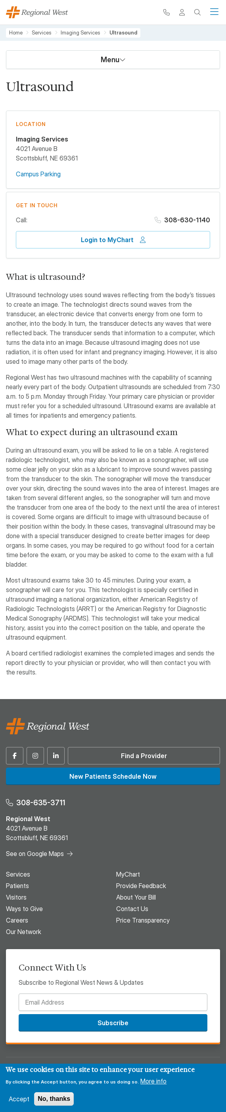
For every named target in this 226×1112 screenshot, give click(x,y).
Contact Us (132, 909)
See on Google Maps (35, 854)
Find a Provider (144, 756)
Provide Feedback (141, 886)
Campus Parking (38, 174)
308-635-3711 (40, 803)
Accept (19, 1099)
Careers (17, 920)
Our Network (23, 932)
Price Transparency (143, 920)
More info (153, 1081)
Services (42, 33)
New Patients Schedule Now (113, 776)
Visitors (16, 897)
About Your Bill (136, 897)
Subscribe (113, 1023)
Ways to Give (24, 909)
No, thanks (54, 1098)
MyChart (128, 874)
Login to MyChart (107, 240)
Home (16, 33)
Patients (17, 886)
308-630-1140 (187, 220)
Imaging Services (80, 33)
